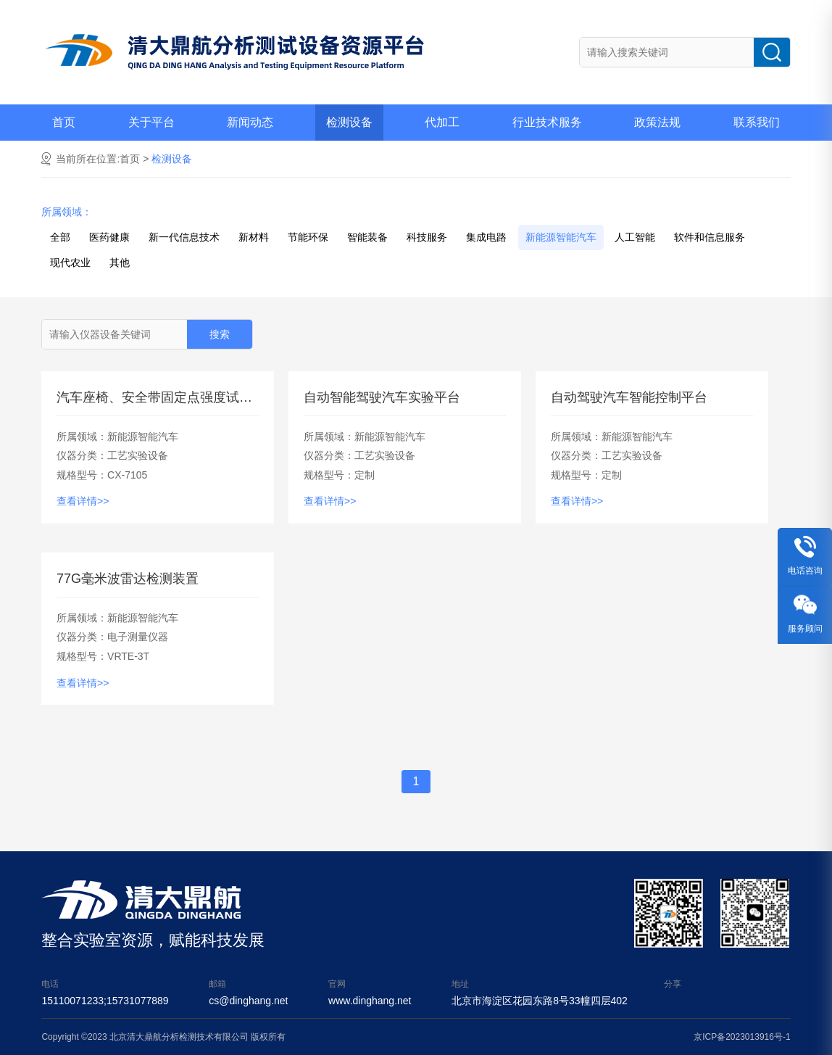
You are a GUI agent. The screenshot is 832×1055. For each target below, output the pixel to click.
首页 (63, 122)
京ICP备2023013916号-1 (742, 1037)
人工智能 (635, 237)
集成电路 (486, 237)
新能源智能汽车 (560, 237)
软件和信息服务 (709, 237)
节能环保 (308, 237)
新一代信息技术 (184, 237)
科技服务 (427, 237)
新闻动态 (250, 122)
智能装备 (367, 237)
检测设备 (349, 122)
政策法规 (657, 122)
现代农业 (70, 262)
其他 (119, 262)
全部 (60, 237)
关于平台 (151, 122)
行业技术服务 (547, 122)
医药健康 (109, 237)
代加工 (442, 122)
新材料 (253, 237)
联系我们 (756, 122)
